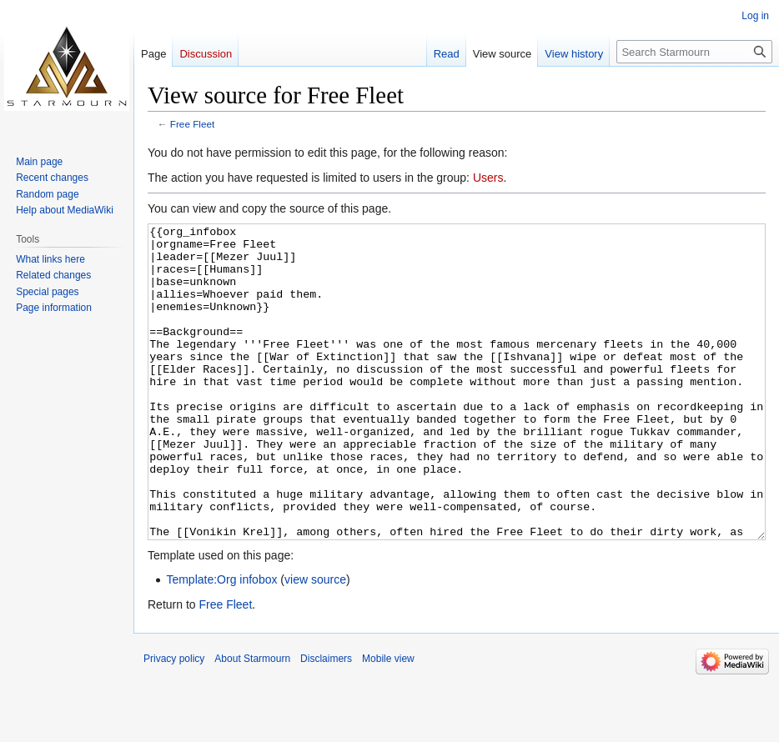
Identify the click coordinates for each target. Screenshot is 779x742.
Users (488, 177)
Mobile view (388, 721)
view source (315, 642)
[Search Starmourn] (694, 51)
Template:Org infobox (221, 642)
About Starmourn (252, 721)
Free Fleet (192, 123)
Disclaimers (326, 721)
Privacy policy (173, 721)
